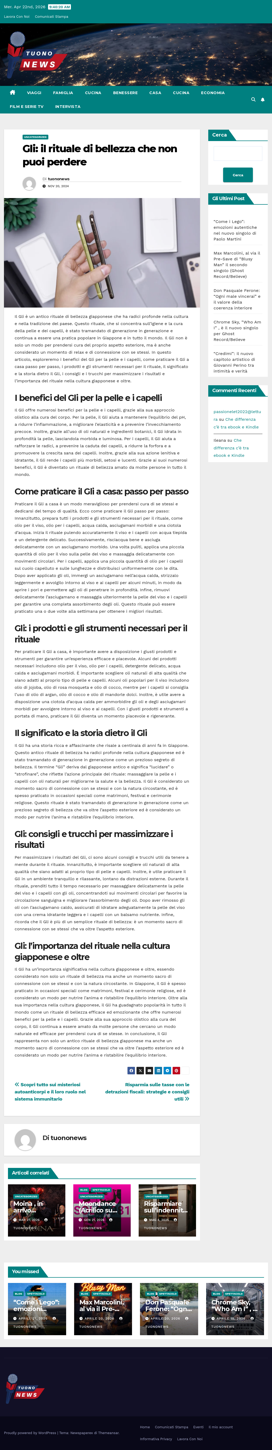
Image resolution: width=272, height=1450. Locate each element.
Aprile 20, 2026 (99, 1318)
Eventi (198, 1427)
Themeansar (108, 1433)
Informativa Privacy (156, 1439)
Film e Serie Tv (27, 106)
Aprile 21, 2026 (34, 1318)
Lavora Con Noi (16, 17)
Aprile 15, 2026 (231, 1318)
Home (145, 1427)
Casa (155, 92)
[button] (253, 99)
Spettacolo (101, 1189)
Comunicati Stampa (51, 17)
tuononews (59, 179)
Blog (83, 1189)
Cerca (219, 135)
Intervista (68, 106)
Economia (213, 92)
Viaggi (34, 92)
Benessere (125, 92)
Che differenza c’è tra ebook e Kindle (231, 448)
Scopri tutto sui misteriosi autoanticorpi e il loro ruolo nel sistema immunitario (50, 1092)
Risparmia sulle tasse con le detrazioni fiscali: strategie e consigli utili (147, 1092)
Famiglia (63, 92)
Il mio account (221, 1427)
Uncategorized (35, 136)
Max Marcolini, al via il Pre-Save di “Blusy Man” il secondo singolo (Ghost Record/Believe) (237, 265)
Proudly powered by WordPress (30, 1433)
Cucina (93, 92)
